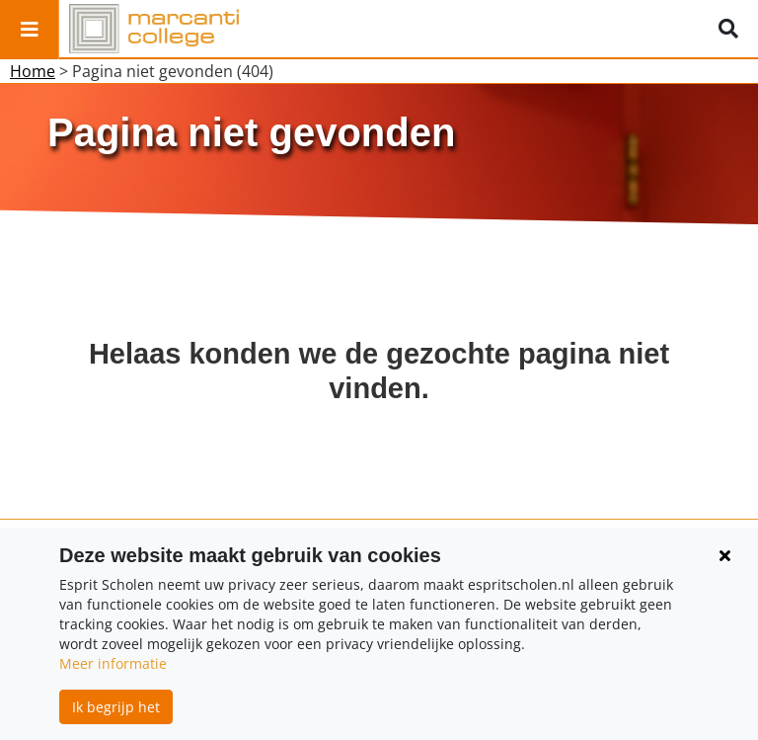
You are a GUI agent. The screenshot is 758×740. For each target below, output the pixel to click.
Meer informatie (113, 663)
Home (32, 71)
